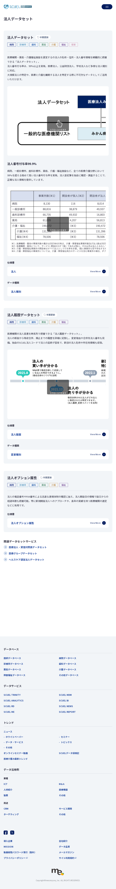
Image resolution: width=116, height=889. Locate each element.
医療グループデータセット (23, 553)
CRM (6, 808)
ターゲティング (11, 814)
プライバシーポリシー (15, 857)
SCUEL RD (9, 706)
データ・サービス (14, 742)
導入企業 (8, 840)
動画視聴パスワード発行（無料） (20, 852)
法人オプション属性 (22, 523)
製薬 (6, 795)
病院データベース (67, 658)
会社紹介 (63, 840)
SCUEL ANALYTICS (14, 700)
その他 (9, 747)
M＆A (61, 783)
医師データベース (12, 658)
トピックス (66, 742)
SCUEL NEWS (66, 706)
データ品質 (64, 846)
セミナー (65, 736)
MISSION (8, 846)
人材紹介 (8, 789)
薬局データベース (12, 669)
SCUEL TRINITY (12, 694)
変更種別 (16, 454)
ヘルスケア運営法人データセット (26, 559)
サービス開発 (65, 808)
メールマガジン (66, 852)
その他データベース (68, 675)
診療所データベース (13, 663)
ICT (5, 783)
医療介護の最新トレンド (16, 758)
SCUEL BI (64, 700)
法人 (13, 271)
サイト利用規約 (66, 857)
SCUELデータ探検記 (69, 753)
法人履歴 (16, 434)
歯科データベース (67, 663)
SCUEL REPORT (67, 711)
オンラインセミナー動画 (16, 753)
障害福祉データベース (14, 675)
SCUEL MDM (65, 694)
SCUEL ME (9, 711)
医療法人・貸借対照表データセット (28, 547)
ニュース (8, 731)
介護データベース (67, 669)
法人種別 (16, 291)
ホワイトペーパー (14, 736)
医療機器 (63, 789)
